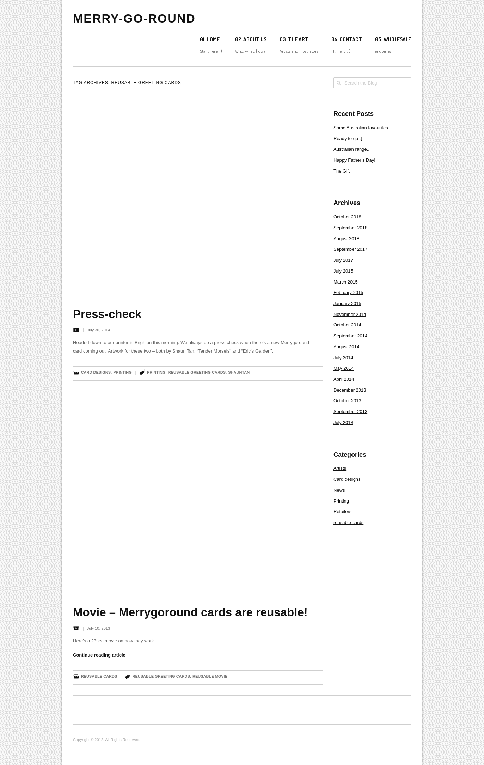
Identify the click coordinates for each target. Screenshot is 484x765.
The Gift (341, 171)
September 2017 (350, 249)
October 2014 (347, 325)
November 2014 (349, 314)
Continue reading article (102, 655)
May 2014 (343, 368)
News (339, 490)
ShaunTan (239, 372)
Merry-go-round (134, 18)
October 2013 (347, 400)
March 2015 (345, 282)
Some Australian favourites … (363, 127)
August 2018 (346, 238)
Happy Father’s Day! (354, 160)
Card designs (96, 372)
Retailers (342, 511)
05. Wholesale (393, 39)
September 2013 (350, 411)
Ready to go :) (347, 138)
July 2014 (343, 357)
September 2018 (350, 227)
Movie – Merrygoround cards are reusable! (190, 612)
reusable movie (209, 676)
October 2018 (347, 216)
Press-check (107, 314)
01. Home (210, 39)
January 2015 (347, 303)
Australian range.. (351, 149)
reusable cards (99, 676)
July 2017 (343, 260)
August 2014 (346, 346)
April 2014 (343, 379)
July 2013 (343, 422)
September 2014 (350, 335)
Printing (122, 372)
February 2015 (348, 292)
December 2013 (349, 390)
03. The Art (294, 39)
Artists (339, 468)
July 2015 (343, 271)
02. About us (250, 39)
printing (156, 372)
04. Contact (346, 39)
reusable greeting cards (197, 372)
